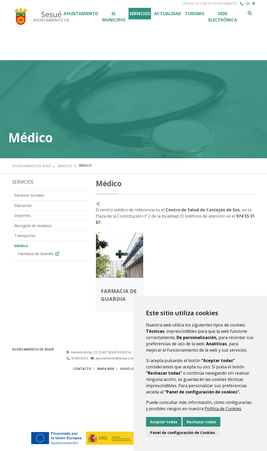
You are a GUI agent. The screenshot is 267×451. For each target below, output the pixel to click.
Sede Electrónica (222, 17)
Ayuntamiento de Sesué (31, 166)
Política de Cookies (223, 408)
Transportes (25, 235)
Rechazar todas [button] (201, 421)
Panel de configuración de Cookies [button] (182, 432)
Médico (21, 245)
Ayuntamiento (81, 13)
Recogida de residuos (33, 225)
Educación (23, 205)
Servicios (139, 13)
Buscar (249, 13)
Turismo (194, 13)
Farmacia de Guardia (39, 253)
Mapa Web (105, 369)
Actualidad (167, 13)
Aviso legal (130, 369)
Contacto (82, 369)
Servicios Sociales (29, 195)
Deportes (22, 215)
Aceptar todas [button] (163, 421)
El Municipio (113, 17)
